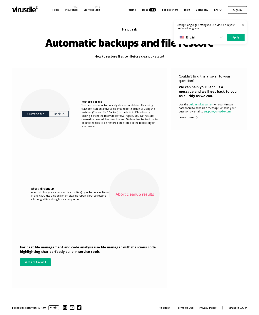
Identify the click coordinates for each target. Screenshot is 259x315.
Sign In (237, 10)
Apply (236, 37)
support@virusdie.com (217, 111)
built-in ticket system (201, 104)
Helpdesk (164, 307)
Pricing (132, 9)
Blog (187, 9)
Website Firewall (35, 262)
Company (202, 9)
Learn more (186, 117)
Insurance (71, 9)
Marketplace (91, 9)
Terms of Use (184, 307)
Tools (55, 9)
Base (149, 9)
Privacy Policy (208, 307)
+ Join (53, 307)
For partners (170, 9)
